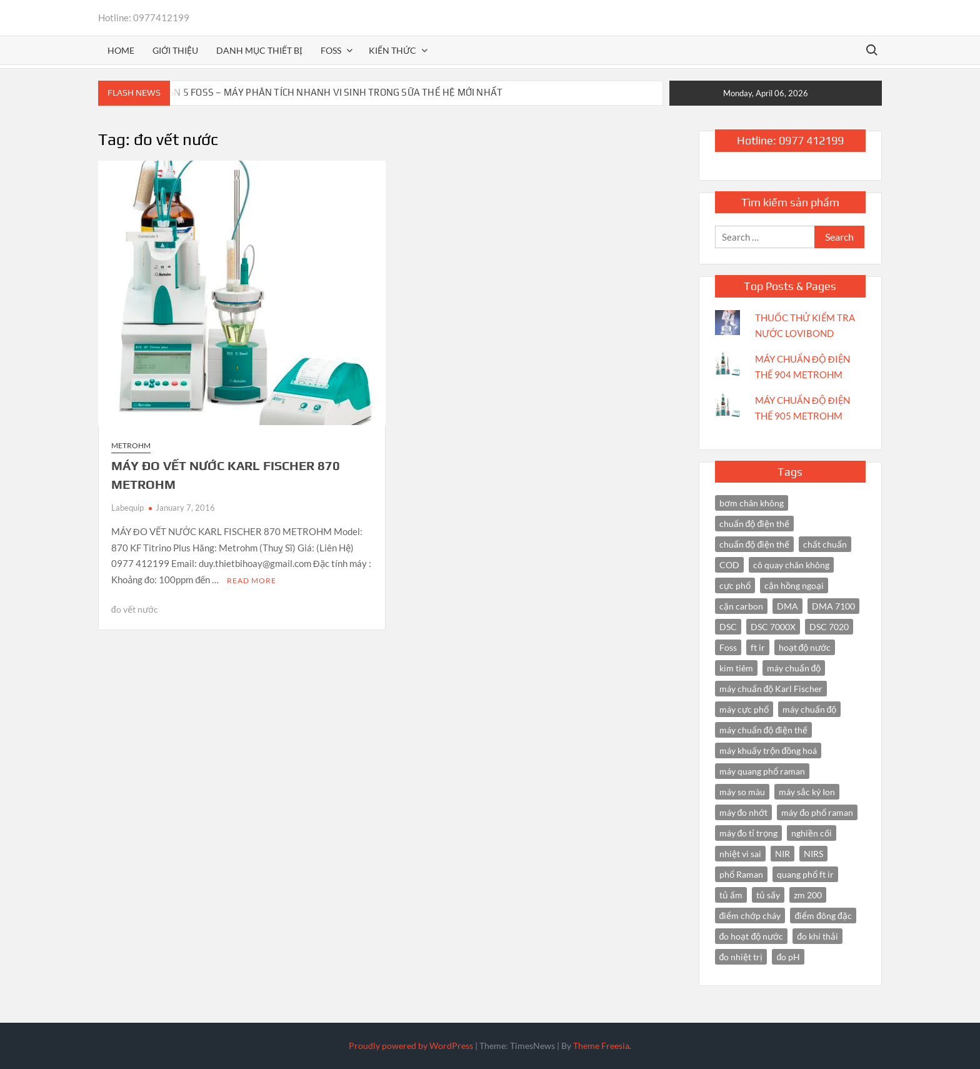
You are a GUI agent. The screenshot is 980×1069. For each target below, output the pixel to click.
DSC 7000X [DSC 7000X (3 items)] (773, 626)
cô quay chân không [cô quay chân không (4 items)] (791, 565)
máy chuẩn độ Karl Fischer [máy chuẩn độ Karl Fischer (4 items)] (771, 688)
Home (121, 50)
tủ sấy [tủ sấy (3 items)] (768, 895)
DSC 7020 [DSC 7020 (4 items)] (829, 626)
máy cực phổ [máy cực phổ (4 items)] (744, 709)
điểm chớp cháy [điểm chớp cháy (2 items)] (750, 915)
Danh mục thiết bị (259, 50)
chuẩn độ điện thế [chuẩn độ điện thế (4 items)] (754, 523)
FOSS (331, 50)
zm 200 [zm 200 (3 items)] (808, 895)
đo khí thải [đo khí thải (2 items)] (817, 936)
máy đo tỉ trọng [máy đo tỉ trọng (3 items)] (748, 833)
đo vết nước (134, 609)
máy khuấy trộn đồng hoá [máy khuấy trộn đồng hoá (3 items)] (768, 750)
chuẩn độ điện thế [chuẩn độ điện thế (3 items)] (754, 544)
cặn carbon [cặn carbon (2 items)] (741, 606)
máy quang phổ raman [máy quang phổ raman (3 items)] (762, 771)
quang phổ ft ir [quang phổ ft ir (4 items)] (805, 874)
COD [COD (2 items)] (729, 565)
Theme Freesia (601, 1045)
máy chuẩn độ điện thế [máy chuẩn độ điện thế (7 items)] (763, 730)
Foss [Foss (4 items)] (728, 647)
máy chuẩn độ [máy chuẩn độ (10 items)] (794, 668)
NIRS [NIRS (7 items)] (813, 853)
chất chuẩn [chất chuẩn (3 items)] (825, 544)
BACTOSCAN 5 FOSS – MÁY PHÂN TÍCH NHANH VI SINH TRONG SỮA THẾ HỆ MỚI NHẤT (315, 92)
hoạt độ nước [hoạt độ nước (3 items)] (805, 647)
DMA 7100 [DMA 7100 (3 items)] (833, 606)
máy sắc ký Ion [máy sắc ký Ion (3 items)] (807, 791)
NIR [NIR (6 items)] (782, 853)
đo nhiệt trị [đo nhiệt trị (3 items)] (741, 956)
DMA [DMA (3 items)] (787, 606)
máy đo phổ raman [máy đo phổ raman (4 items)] (817, 812)
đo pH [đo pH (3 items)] (788, 956)
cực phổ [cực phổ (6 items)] (735, 585)
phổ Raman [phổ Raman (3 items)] (741, 874)
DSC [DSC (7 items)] (728, 626)
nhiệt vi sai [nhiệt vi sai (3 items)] (740, 853)
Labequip (127, 508)
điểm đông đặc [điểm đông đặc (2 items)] (822, 915)
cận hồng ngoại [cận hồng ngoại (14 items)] (794, 585)
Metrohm (131, 445)
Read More (251, 580)
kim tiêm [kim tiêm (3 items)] (736, 668)
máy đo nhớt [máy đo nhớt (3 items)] (743, 812)
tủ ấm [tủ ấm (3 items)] (730, 895)
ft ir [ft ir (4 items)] (758, 647)
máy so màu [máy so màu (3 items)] (742, 791)
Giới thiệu (175, 50)
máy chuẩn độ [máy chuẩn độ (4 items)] (809, 709)
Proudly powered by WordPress (411, 1045)
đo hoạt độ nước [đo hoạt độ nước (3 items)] (751, 936)
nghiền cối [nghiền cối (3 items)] (811, 833)
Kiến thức (392, 50)
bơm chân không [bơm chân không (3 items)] (751, 503)
